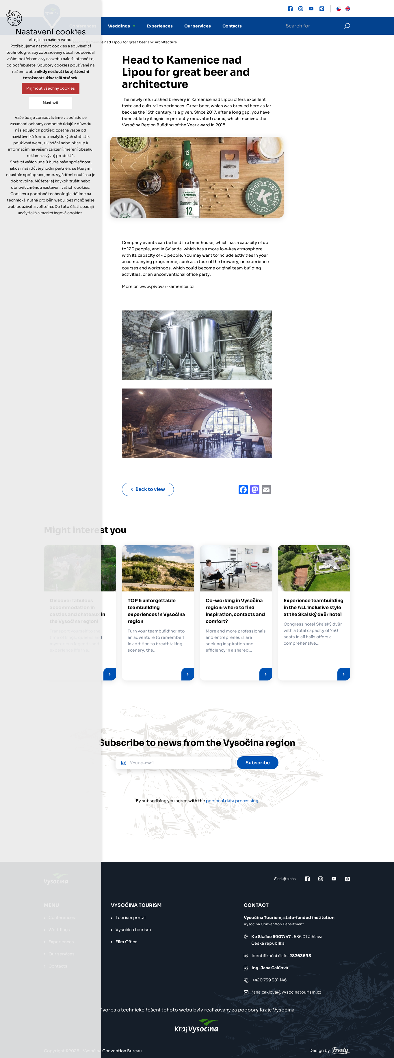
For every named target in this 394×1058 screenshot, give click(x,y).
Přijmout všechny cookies (50, 88)
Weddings (119, 26)
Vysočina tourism (133, 929)
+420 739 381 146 (269, 979)
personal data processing (232, 800)
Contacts (232, 26)
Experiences (160, 26)
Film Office (126, 941)
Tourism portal (131, 917)
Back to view (148, 489)
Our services (197, 26)
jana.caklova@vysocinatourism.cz (286, 991)
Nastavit (51, 102)
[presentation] (197, 786)
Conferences (62, 917)
